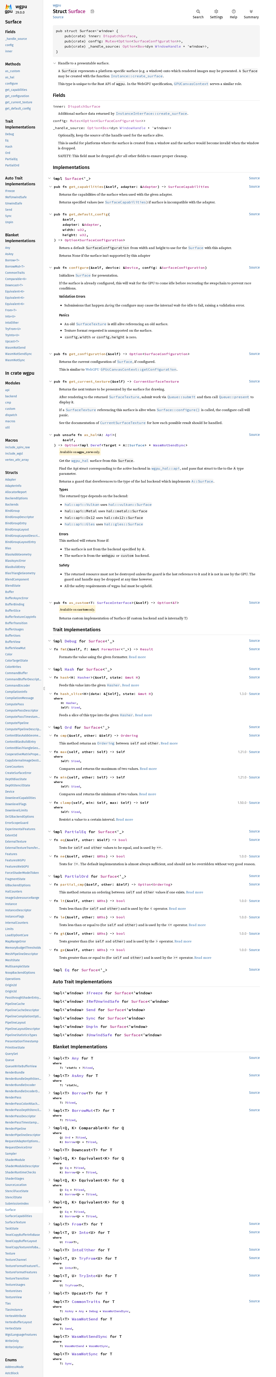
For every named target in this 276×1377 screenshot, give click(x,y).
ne (62, 856)
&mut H (131, 677)
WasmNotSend (85, 1319)
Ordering (129, 735)
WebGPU (131, 369)
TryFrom (87, 1258)
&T (174, 602)
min (63, 777)
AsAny (78, 1075)
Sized (75, 707)
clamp (65, 802)
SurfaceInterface (114, 602)
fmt (63, 649)
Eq (67, 969)
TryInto (87, 1275)
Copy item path (92, 11)
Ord (68, 727)
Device (131, 267)
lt (62, 901)
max (63, 752)
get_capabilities (86, 186)
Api (109, 435)
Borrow (79, 1093)
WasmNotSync (98, 1346)
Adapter (149, 186)
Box (141, 46)
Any (75, 1058)
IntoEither (84, 1249)
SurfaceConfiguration (155, 41)
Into (83, 1232)
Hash (69, 669)
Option (124, 41)
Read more (137, 656)
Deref (96, 445)
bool (123, 840)
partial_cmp (72, 884)
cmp (63, 735)
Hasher (84, 677)
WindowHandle (168, 46)
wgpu (21, 6)
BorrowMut (82, 1110)
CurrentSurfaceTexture (156, 381)
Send (91, 1009)
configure (78, 267)
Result (146, 649)
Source (58, 17)
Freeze (95, 992)
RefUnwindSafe (103, 1001)
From (76, 1224)
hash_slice (71, 694)
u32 (81, 229)
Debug (71, 641)
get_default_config (88, 214)
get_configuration (87, 354)
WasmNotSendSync (169, 445)
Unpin (92, 1026)
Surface (73, 178)
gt (62, 933)
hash (64, 677)
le (62, 917)
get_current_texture (89, 381)
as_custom (78, 602)
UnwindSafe (100, 1034)
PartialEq (75, 831)
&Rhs (101, 856)
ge (62, 950)
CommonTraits (86, 1301)
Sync (91, 1018)
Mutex (110, 41)
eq (62, 840)
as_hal (90, 435)
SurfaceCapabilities (188, 186)
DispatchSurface (119, 36)
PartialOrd (76, 876)
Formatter (111, 649)
